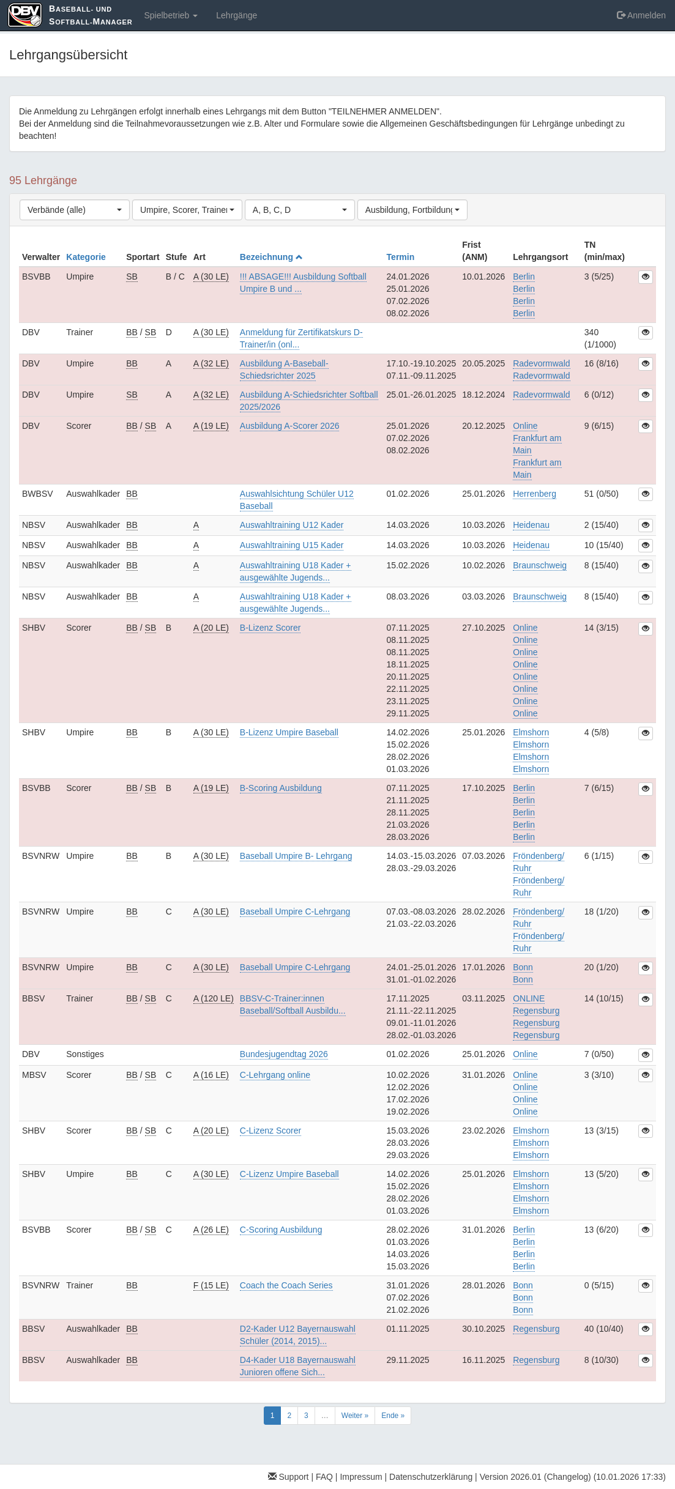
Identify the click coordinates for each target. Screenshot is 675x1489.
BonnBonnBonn (523, 1297)
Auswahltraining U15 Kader (292, 545)
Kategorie (87, 257)
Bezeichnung (271, 257)
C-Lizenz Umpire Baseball (289, 1174)
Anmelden (641, 15)
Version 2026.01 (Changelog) (535, 1477)
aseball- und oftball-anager (90, 15)
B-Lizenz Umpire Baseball (289, 732)
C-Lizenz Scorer (270, 1130)
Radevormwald (541, 394)
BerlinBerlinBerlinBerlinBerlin (524, 812)
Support (288, 1477)
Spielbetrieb (171, 15)
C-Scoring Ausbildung (281, 1230)
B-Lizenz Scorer (270, 628)
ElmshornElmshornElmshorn (531, 1143)
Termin (402, 257)
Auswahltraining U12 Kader (292, 525)
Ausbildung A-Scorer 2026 (290, 426)
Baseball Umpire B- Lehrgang (296, 856)
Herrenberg (534, 494)
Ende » (393, 1415)
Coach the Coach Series (286, 1285)
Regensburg (536, 1329)
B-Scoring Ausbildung (281, 788)
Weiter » (354, 1415)
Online (525, 1054)
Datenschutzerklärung (430, 1477)
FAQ (324, 1477)
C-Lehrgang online (275, 1075)
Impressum (361, 1477)
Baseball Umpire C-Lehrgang (295, 911)
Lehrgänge (236, 15)
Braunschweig (540, 565)
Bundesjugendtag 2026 (284, 1054)
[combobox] (75, 209)
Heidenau (531, 525)
